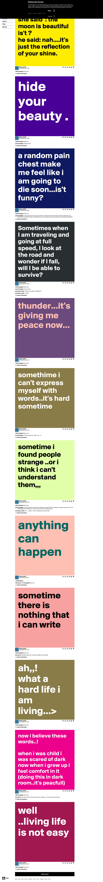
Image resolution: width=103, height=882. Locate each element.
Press (34, 879)
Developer (30, 879)
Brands (22, 879)
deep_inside (22, 67)
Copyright (42, 879)
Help (19, 879)
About (16, 879)
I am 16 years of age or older (37, 13)
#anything (20, 581)
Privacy (46, 879)
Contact (37, 879)
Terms (49, 879)
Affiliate (25, 879)
